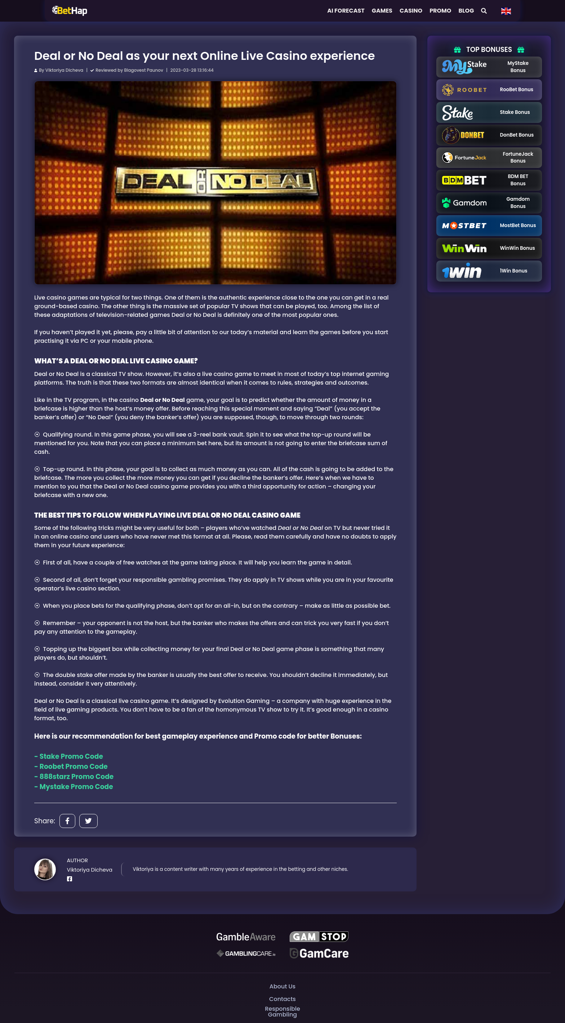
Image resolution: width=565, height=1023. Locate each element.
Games (382, 10)
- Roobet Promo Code (71, 766)
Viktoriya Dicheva (64, 70)
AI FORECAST (346, 10)
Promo (440, 10)
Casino (411, 10)
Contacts (282, 999)
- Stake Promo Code (68, 756)
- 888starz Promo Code (74, 776)
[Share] (67, 821)
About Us (282, 986)
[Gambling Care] (246, 953)
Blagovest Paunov (143, 70)
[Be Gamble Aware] (246, 936)
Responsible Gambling (282, 1011)
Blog (466, 10)
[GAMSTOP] (319, 936)
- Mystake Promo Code (73, 787)
